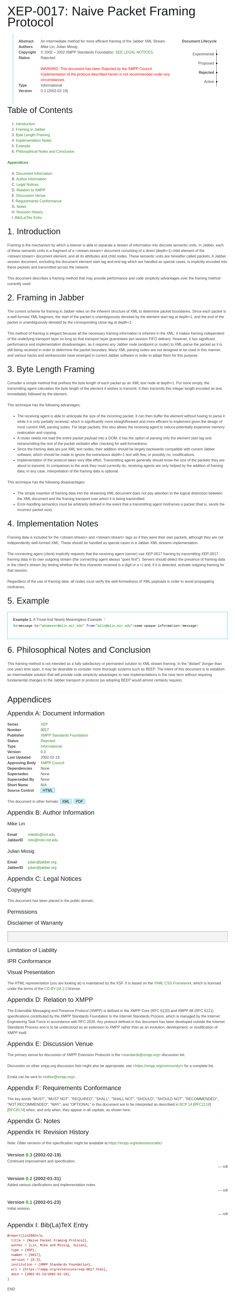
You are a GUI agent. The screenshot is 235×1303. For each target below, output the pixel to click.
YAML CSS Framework (173, 983)
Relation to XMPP (31, 190)
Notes (21, 207)
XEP (44, 724)
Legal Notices (28, 185)
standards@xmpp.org (140, 1055)
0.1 (29, 1202)
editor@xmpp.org (59, 1077)
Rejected (48, 741)
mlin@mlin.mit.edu (43, 840)
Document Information (34, 173)
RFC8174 (16, 1110)
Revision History (30, 212)
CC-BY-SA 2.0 (55, 989)
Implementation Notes (34, 140)
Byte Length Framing (33, 135)
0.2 (29, 1178)
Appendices (17, 162)
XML (66, 801)
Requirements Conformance (39, 201)
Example (23, 146)
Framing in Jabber (30, 129)
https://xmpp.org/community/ (158, 1066)
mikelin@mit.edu (41, 835)
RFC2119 (202, 1104)
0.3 (29, 1154)
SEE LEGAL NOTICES (134, 52)
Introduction (25, 124)
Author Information (31, 179)
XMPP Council (52, 763)
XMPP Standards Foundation (64, 735)
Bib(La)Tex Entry (28, 218)
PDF (79, 801)
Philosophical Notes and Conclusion (45, 151)
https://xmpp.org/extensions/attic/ (135, 1143)
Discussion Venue (30, 196)
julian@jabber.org (42, 862)
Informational (51, 746)
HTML (48, 790)
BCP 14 (185, 1104)
